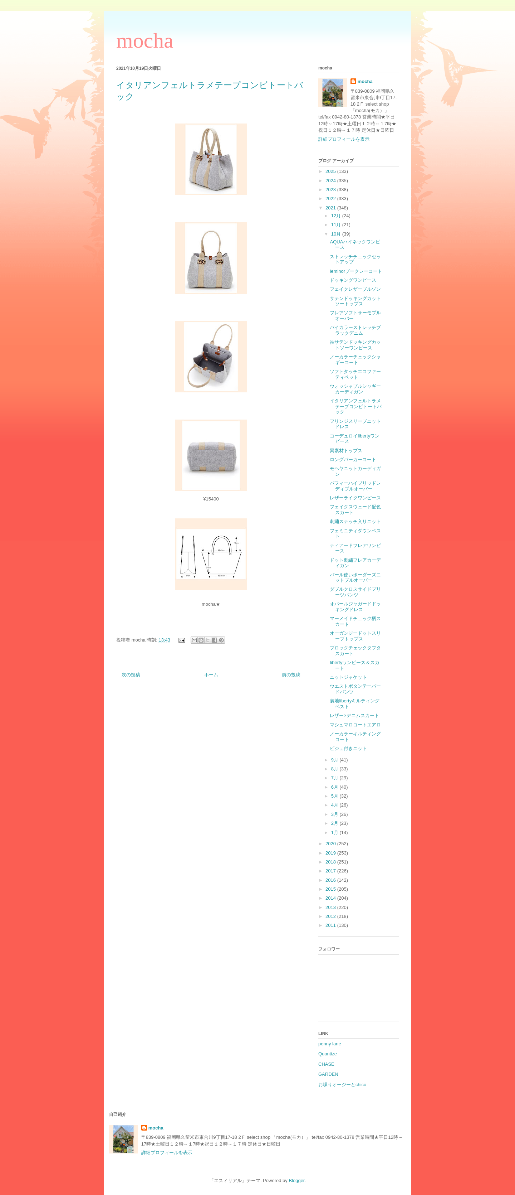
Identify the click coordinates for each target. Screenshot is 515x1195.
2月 (335, 823)
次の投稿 (131, 674)
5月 (335, 796)
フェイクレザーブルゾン (355, 289)
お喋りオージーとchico (342, 1084)
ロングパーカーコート (353, 459)
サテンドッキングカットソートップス (355, 301)
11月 (336, 224)
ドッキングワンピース (353, 280)
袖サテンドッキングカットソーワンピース (355, 344)
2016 (331, 880)
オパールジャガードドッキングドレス (355, 606)
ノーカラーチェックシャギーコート (355, 359)
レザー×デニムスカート (354, 715)
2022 (331, 198)
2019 (331, 853)
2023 (331, 189)
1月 (335, 832)
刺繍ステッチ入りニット (355, 521)
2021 (331, 208)
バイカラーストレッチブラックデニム (355, 330)
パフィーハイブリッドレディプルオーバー (355, 486)
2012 (331, 916)
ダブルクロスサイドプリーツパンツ (355, 592)
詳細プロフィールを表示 (343, 139)
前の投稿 (291, 674)
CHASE (326, 1064)
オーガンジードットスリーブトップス (355, 636)
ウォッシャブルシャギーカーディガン (355, 389)
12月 (336, 215)
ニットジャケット (348, 677)
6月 (335, 787)
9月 (335, 760)
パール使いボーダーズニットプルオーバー (355, 577)
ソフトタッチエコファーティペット (355, 374)
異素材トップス (346, 450)
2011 (331, 925)
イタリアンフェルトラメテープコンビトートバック (356, 406)
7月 (335, 777)
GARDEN (328, 1074)
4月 (335, 805)
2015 (331, 889)
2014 (331, 898)
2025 (331, 171)
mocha (144, 40)
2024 (331, 180)
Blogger (296, 1180)
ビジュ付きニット (348, 748)
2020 (331, 843)
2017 (331, 871)
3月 (335, 814)
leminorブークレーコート (356, 271)
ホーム (211, 674)
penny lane (329, 1043)
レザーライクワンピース (355, 497)
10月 (336, 234)
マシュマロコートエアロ (355, 724)
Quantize (327, 1053)
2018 (331, 862)
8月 (335, 768)
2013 (331, 907)
